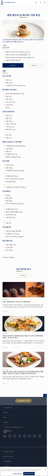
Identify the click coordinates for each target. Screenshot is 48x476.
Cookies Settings (17, 474)
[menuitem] (36, 3)
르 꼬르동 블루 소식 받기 (23, 401)
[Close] (45, 469)
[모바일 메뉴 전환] (45, 3)
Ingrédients (13, 65)
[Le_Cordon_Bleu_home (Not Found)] (8, 3)
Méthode (34, 65)
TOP (45, 395)
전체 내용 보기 (23, 275)
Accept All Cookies (29, 474)
